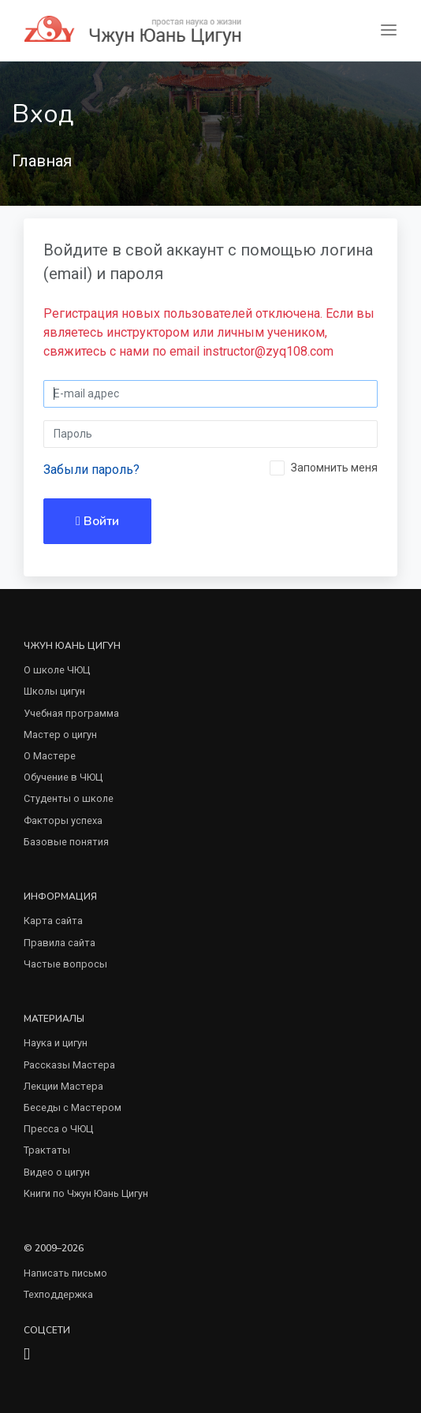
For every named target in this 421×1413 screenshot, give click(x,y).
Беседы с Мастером (72, 1107)
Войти (97, 521)
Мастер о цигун (60, 734)
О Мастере (50, 756)
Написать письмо (65, 1273)
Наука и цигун (56, 1043)
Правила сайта (59, 943)
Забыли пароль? (91, 469)
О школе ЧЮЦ (57, 670)
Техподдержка (58, 1294)
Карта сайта (53, 920)
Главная (42, 160)
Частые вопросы (65, 964)
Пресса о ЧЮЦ (58, 1129)
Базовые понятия (66, 842)
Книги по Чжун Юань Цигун (86, 1193)
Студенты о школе (69, 798)
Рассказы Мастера (69, 1065)
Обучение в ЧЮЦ (63, 777)
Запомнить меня (334, 467)
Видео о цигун (57, 1172)
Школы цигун (54, 691)
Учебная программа (71, 713)
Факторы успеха (63, 820)
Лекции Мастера (63, 1086)
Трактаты (47, 1150)
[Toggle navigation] (389, 30)
